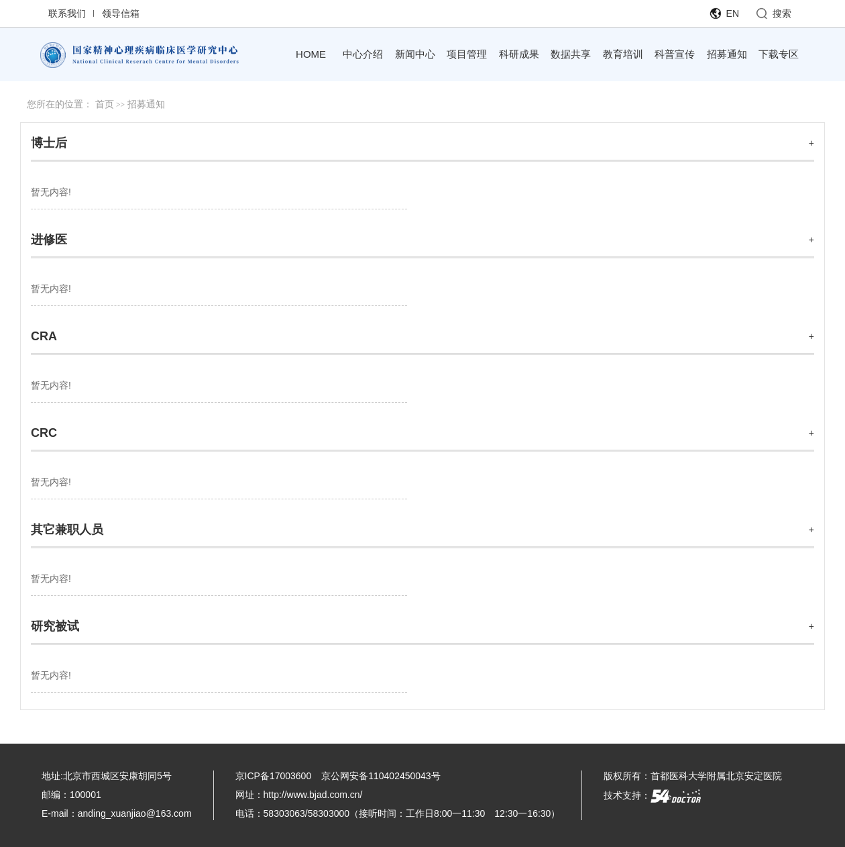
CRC (44, 433)
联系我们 (67, 13)
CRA (44, 336)
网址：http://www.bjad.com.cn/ (299, 794)
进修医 (49, 239)
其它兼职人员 (67, 529)
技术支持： (652, 795)
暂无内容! (51, 192)
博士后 (49, 143)
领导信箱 (120, 13)
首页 (104, 104)
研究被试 (55, 626)
